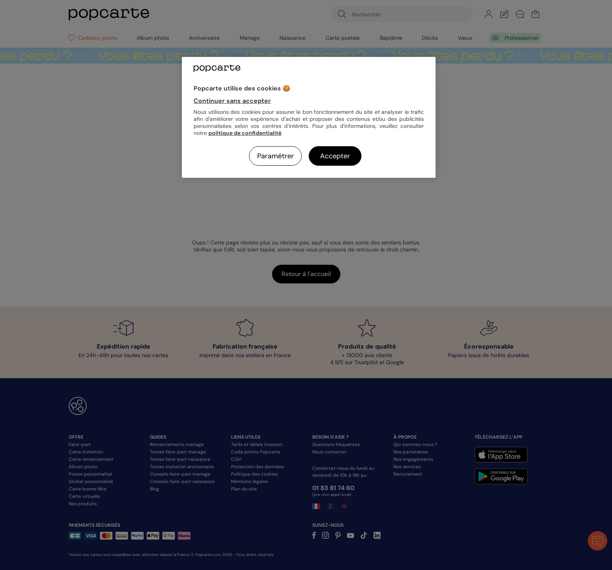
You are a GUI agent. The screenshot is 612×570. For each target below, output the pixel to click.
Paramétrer (275, 156)
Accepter (335, 156)
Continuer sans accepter (232, 100)
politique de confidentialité (244, 132)
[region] (309, 117)
